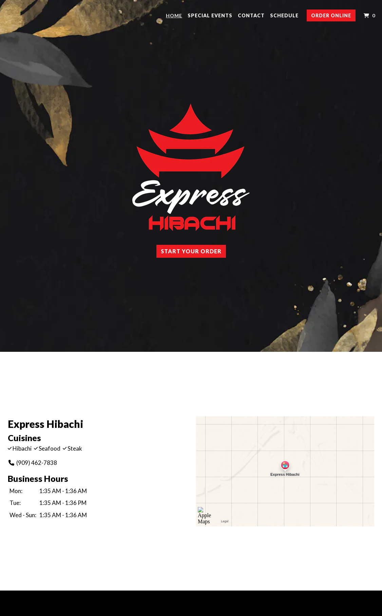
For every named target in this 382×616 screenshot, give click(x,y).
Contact (251, 15)
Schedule (284, 15)
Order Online (331, 15)
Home (174, 15)
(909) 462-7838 (32, 462)
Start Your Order (191, 251)
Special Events (210, 15)
